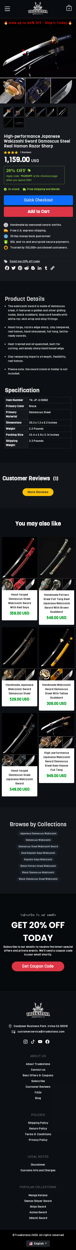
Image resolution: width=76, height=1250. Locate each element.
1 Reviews (25, 152)
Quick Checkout (38, 200)
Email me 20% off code (25, 261)
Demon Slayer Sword (38, 1201)
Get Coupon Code (38, 966)
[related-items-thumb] (19, 563)
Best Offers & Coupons (38, 1075)
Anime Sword (38, 1212)
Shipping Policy (38, 1123)
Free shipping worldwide (41, 189)
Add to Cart (38, 211)
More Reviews (38, 492)
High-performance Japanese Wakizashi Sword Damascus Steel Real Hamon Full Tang (56, 761)
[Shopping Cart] (69, 8)
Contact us (38, 1070)
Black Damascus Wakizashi (38, 872)
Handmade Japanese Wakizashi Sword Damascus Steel (19, 689)
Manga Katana (38, 1195)
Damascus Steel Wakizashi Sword (38, 846)
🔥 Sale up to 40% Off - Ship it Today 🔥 (38, 23)
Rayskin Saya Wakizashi (38, 859)
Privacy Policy (38, 1140)
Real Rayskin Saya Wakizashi (38, 853)
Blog (38, 1098)
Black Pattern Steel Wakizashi (38, 866)
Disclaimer (38, 1165)
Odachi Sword (38, 1218)
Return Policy (38, 1129)
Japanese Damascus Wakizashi (38, 833)
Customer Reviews (38, 1087)
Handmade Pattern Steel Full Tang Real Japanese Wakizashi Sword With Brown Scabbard (56, 603)
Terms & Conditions (38, 1134)
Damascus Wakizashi (38, 840)
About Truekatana (38, 1064)
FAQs (38, 1092)
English (36, 1244)
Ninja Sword (38, 1207)
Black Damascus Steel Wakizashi (38, 879)
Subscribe (38, 1081)
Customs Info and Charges (38, 1170)
